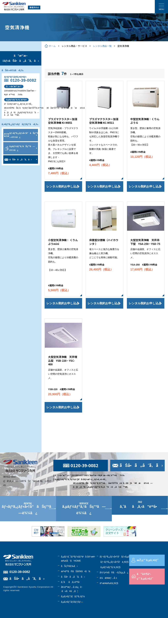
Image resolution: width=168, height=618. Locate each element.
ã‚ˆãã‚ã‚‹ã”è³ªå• (140, 506)
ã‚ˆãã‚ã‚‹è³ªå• (71, 582)
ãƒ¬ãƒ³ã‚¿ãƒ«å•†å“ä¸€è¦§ (114, 562)
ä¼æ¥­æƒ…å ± (108, 578)
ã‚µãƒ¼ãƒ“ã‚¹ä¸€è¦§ (110, 567)
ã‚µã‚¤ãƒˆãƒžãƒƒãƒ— (72, 602)
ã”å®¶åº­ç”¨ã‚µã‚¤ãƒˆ (145, 576)
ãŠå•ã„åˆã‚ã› (20, 159)
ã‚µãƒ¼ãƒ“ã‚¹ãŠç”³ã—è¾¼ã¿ (22, 148)
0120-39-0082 (23, 80)
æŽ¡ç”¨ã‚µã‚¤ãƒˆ (147, 560)
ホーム (52, 46)
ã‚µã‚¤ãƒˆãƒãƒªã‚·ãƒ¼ (73, 596)
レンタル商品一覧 (102, 46)
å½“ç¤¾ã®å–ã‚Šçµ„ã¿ (114, 572)
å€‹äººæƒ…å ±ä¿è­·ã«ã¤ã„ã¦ (71, 589)
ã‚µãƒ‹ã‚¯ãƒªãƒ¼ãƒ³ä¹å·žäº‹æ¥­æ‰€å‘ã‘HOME (78, 558)
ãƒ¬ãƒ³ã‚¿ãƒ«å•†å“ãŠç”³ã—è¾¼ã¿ (23, 135)
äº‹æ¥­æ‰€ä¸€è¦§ (109, 583)
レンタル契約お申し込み (62, 186)
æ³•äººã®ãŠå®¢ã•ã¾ (75, 571)
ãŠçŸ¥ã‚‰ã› (69, 566)
